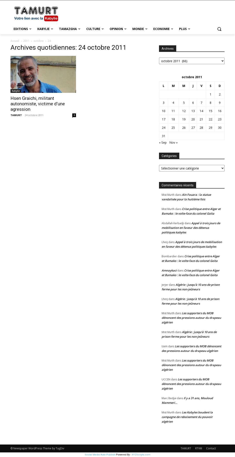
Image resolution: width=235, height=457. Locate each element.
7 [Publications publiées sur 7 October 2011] (201, 103)
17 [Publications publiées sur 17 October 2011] (163, 119)
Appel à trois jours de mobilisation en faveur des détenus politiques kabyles (191, 227)
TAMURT (16, 115)
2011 (26, 41)
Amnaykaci (169, 270)
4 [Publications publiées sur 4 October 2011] (173, 103)
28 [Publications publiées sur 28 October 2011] (201, 127)
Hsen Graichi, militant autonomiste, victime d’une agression (37, 104)
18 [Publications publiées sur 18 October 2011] (173, 119)
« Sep (163, 142)
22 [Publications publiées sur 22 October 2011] (210, 119)
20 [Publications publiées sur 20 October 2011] (193, 119)
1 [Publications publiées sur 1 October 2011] (210, 94)
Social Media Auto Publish (100, 454)
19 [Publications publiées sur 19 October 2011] (184, 119)
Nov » (173, 142)
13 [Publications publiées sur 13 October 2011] (193, 111)
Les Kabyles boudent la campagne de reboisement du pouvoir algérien (187, 416)
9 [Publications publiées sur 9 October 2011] (220, 103)
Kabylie (16, 90)
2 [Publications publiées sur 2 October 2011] (220, 94)
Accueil (14, 41)
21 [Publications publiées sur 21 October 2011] (201, 119)
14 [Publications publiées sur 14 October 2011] (201, 111)
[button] (219, 29)
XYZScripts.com (141, 454)
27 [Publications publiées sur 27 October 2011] (193, 127)
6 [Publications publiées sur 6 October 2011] (193, 103)
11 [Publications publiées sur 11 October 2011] (173, 111)
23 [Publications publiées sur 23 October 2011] (219, 119)
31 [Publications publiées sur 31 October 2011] (163, 136)
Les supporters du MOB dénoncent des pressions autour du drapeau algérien (191, 317)
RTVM (198, 448)
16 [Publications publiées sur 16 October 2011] (219, 111)
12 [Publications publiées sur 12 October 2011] (184, 111)
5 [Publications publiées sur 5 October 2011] (184, 103)
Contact (211, 448)
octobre (39, 41)
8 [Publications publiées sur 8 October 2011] (210, 103)
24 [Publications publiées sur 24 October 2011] (163, 127)
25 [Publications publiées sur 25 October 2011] (173, 127)
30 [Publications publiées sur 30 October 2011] (219, 127)
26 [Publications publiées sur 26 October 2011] (184, 127)
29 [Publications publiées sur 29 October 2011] (210, 127)
